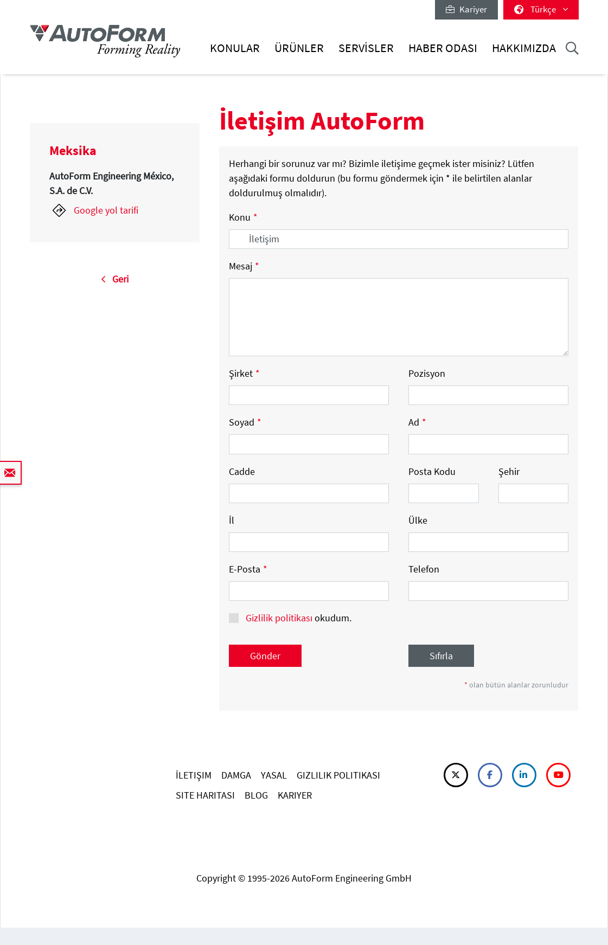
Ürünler (299, 48)
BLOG (256, 795)
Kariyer (466, 9)
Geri (115, 279)
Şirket (244, 373)
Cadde (242, 471)
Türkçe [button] (541, 9)
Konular (235, 48)
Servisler (366, 48)
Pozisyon (426, 373)
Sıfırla (441, 656)
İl (231, 520)
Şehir (509, 471)
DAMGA (236, 775)
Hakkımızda (524, 48)
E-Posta (248, 569)
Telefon (423, 569)
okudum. (297, 618)
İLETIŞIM (194, 775)
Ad (417, 422)
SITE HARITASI (205, 795)
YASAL (274, 775)
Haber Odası (442, 48)
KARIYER (295, 795)
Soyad (245, 422)
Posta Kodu (432, 471)
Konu (243, 217)
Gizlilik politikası (279, 618)
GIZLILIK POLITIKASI (338, 775)
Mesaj (244, 266)
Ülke (417, 520)
